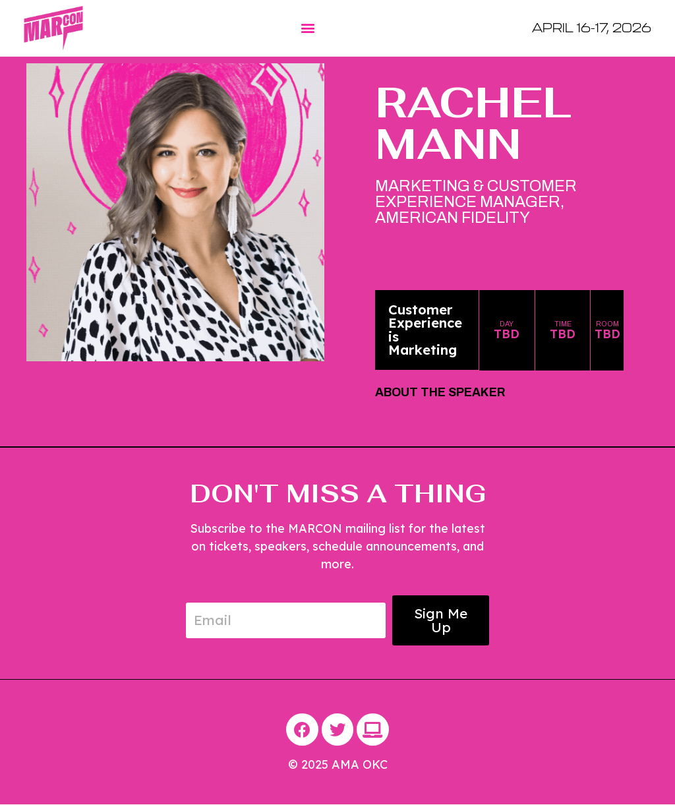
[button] (307, 28)
